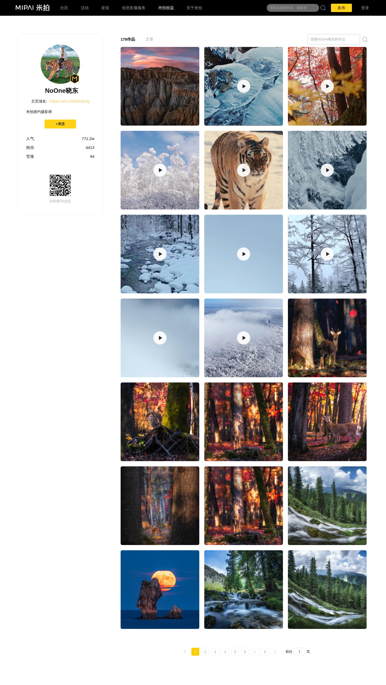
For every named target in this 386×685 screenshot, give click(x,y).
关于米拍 (194, 8)
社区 (64, 8)
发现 (105, 8)
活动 (85, 8)
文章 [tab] (149, 39)
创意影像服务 (134, 8)
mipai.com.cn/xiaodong (69, 101)
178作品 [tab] (128, 39)
